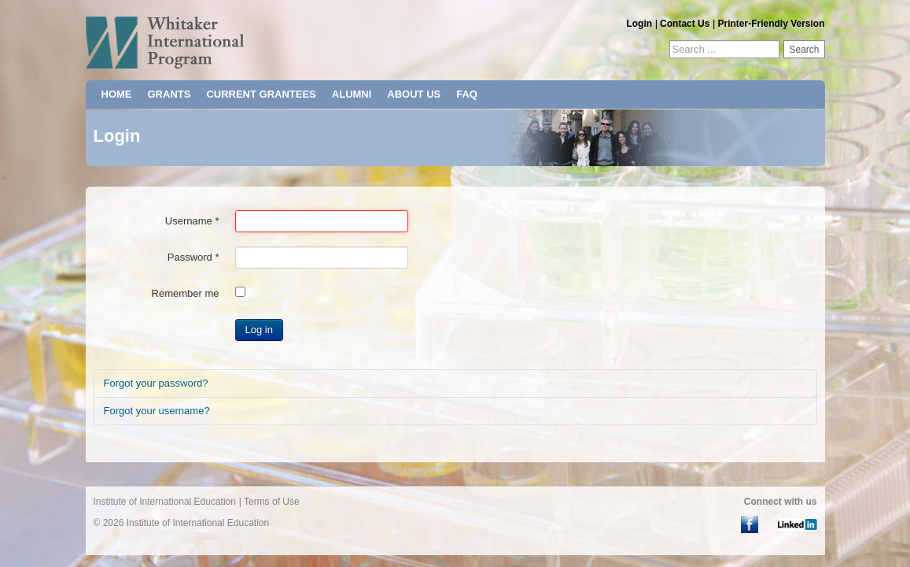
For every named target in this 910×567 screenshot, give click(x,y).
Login (639, 23)
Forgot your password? (156, 383)
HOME (116, 94)
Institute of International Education (165, 501)
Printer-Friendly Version (770, 23)
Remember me (185, 293)
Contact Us (684, 23)
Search (804, 49)
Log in (259, 329)
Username (192, 221)
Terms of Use (272, 501)
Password (193, 257)
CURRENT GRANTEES (260, 94)
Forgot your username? (157, 411)
